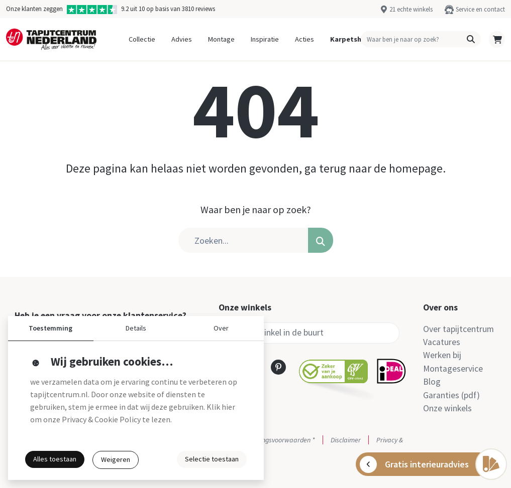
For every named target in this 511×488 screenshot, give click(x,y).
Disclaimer (346, 439)
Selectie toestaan (212, 458)
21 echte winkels (411, 9)
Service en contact (480, 9)
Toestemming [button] (50, 328)
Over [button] (221, 328)
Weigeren (115, 459)
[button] (471, 39)
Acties (304, 39)
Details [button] (136, 328)
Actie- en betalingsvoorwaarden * (267, 439)
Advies (181, 39)
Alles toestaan (54, 458)
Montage (221, 39)
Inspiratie (265, 39)
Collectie (142, 39)
